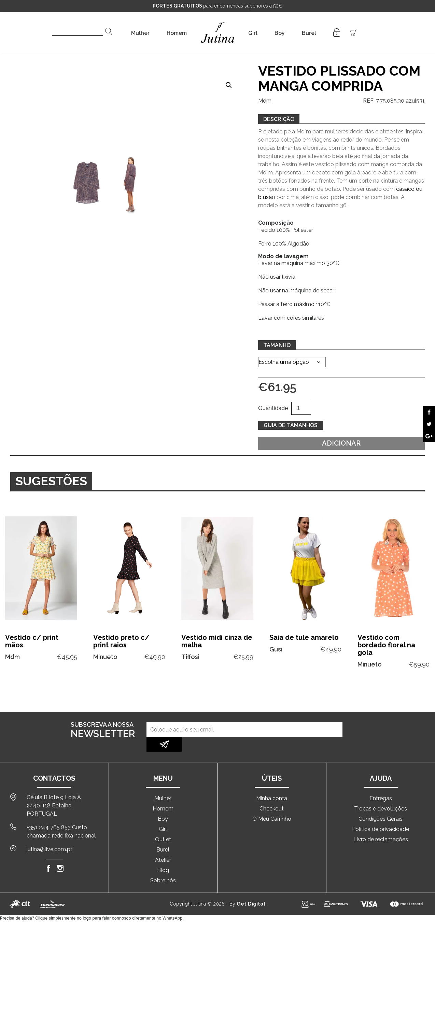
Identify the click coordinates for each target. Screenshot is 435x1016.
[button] (229, 85)
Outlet (163, 824)
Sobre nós (163, 865)
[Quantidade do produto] (301, 408)
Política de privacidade (380, 814)
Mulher (140, 33)
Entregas (380, 783)
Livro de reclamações (380, 824)
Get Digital (251, 889)
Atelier (163, 845)
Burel (309, 33)
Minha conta (271, 783)
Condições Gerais (381, 804)
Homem (177, 33)
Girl (252, 33)
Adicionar (341, 443)
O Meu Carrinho (271, 804)
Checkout (271, 794)
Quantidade (273, 408)
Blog (163, 855)
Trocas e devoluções (380, 794)
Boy (280, 33)
